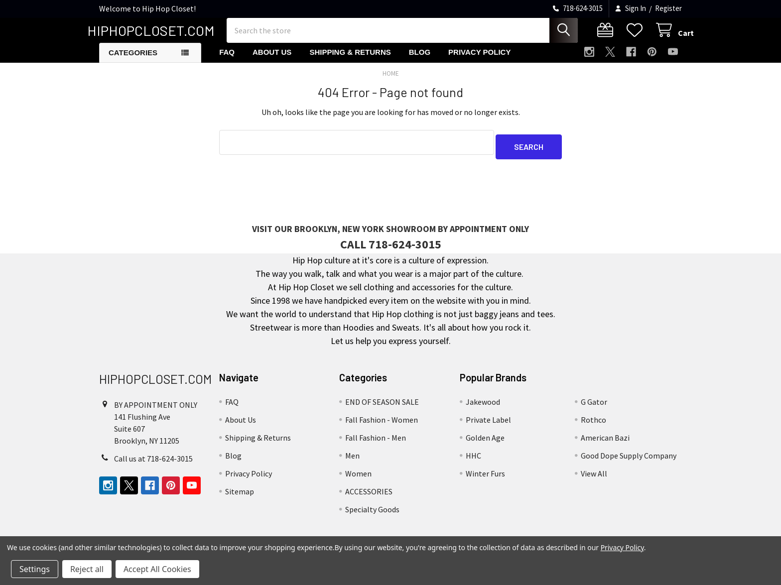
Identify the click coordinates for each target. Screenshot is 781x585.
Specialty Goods (372, 514)
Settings (34, 569)
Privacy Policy (479, 61)
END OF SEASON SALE (382, 406)
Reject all (87, 569)
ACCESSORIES (368, 496)
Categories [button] (133, 61)
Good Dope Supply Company (628, 460)
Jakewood (483, 406)
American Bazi (605, 442)
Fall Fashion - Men (375, 442)
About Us (272, 61)
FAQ (227, 61)
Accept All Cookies (157, 569)
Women (358, 478)
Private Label (488, 424)
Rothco (593, 424)
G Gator (594, 406)
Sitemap (239, 496)
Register (668, 8)
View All (594, 478)
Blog (419, 61)
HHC (473, 460)
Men (352, 460)
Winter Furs (485, 478)
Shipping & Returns (349, 61)
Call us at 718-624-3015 (153, 463)
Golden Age (485, 442)
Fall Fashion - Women (381, 424)
